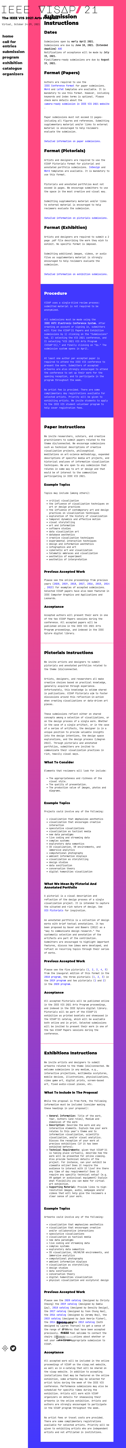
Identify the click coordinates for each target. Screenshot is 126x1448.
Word (47, 89)
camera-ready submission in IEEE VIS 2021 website (76, 103)
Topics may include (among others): (67, 493)
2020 (56, 583)
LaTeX (60, 89)
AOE (60, 48)
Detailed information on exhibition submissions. (76, 274)
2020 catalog (73, 1300)
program (10, 62)
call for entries (9, 49)
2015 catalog (52, 1318)
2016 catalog (58, 1314)
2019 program (58, 980)
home (7, 41)
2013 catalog (86, 1322)
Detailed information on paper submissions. (72, 141)
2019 (65, 583)
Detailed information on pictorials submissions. (76, 218)
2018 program (52, 976)
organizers (12, 79)
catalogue (12, 73)
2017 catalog (58, 1311)
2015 (98, 583)
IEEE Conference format (59, 85)
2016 (90, 583)
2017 (81, 583)
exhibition (12, 68)
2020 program (62, 984)
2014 (106, 583)
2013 (49, 587)
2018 (73, 583)
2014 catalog (58, 1322)
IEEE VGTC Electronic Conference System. (70, 323)
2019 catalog (69, 1304)
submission (13, 57)
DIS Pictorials (53, 910)
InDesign (94, 167)
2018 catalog (60, 1307)
